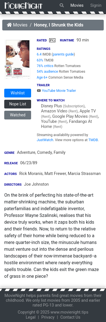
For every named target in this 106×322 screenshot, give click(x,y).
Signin (95, 5)
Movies (76, 5)
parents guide (63, 54)
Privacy (48, 317)
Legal (31, 317)
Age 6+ (42, 77)
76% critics (45, 66)
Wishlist (18, 93)
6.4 (39, 54)
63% (40, 60)
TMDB (93, 140)
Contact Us (70, 317)
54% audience (47, 72)
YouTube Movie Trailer (56, 91)
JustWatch (45, 140)
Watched (17, 115)
